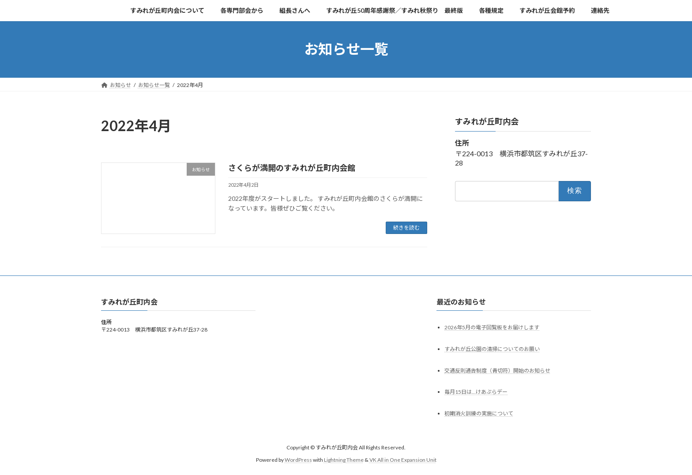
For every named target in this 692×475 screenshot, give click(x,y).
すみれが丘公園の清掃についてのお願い (492, 348)
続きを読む (406, 227)
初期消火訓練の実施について (478, 413)
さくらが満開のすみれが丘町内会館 (291, 168)
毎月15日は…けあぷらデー (476, 391)
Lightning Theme (344, 459)
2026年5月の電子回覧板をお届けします (491, 327)
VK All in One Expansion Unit (402, 459)
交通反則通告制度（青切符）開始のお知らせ (497, 370)
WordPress (298, 459)
